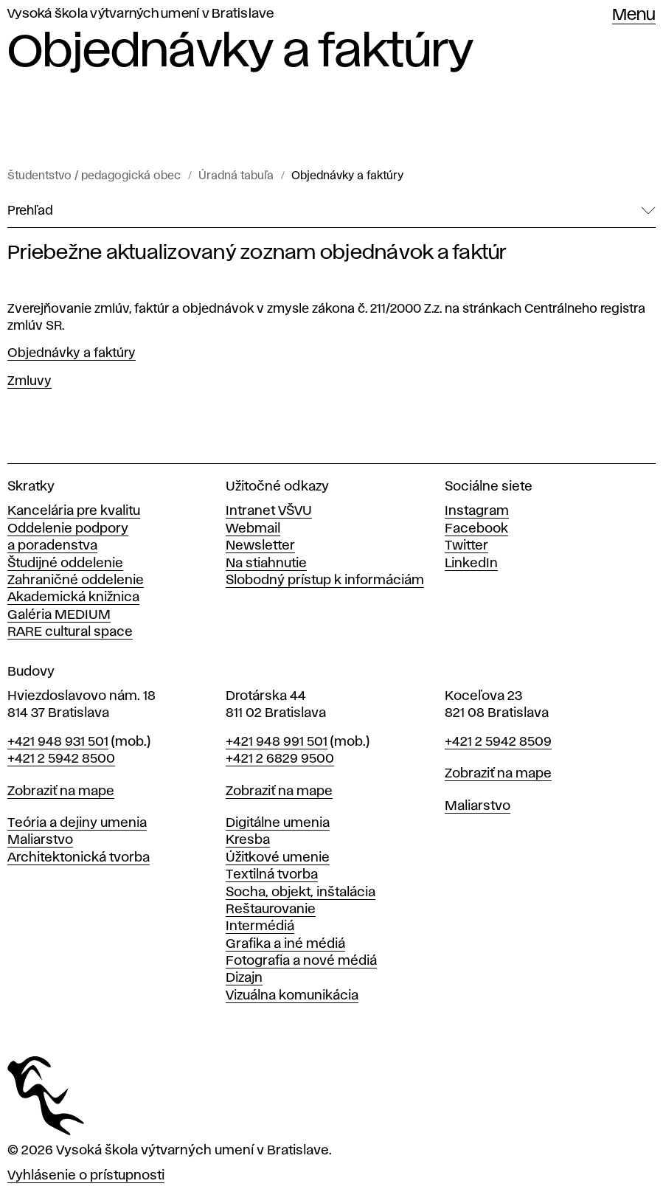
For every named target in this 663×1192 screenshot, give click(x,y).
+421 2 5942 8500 (61, 759)
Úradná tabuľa (236, 176)
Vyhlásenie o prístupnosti (85, 1176)
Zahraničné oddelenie (75, 580)
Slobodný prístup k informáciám (325, 580)
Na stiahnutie (266, 563)
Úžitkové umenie (278, 858)
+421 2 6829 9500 (280, 759)
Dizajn (244, 978)
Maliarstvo (40, 840)
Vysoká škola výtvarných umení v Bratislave (140, 14)
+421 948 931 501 (57, 742)
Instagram (477, 511)
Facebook (476, 529)
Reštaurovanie (271, 909)
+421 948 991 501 (276, 742)
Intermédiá (260, 926)
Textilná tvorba (272, 875)
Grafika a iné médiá (285, 944)
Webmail (253, 529)
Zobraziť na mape (60, 791)
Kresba (248, 840)
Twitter (466, 546)
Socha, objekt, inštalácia (300, 892)
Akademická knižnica (73, 597)
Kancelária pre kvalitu (73, 511)
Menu (634, 15)
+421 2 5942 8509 (498, 742)
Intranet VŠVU (269, 511)
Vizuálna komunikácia (292, 996)
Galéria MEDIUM (59, 615)
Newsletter (260, 546)
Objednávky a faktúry (347, 176)
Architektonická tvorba (78, 858)
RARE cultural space (70, 632)
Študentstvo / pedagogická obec (94, 176)
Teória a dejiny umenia (77, 823)
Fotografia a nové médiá (301, 961)
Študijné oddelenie (65, 563)
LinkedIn (471, 563)
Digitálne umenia (278, 823)
